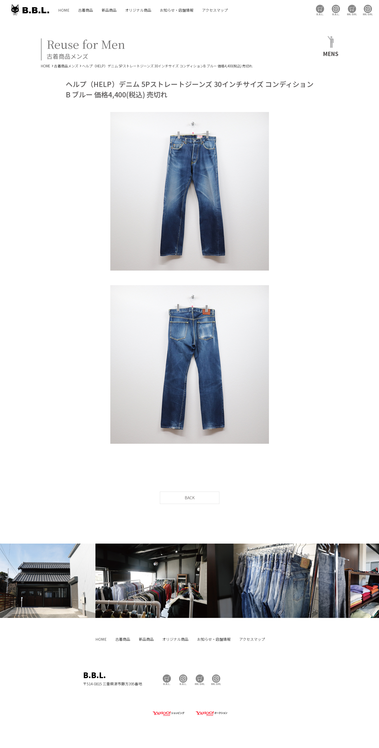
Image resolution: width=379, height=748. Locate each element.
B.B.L (29, 10)
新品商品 (109, 10)
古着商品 (85, 10)
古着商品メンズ (66, 65)
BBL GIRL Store (352, 10)
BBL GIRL (368, 10)
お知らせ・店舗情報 (176, 10)
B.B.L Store (320, 10)
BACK (190, 497)
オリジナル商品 (138, 10)
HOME (63, 10)
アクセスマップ (215, 10)
